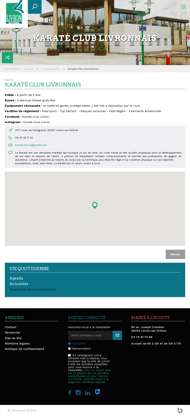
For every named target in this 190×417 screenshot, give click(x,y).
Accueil (28, 68)
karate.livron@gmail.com (31, 145)
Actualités (18, 284)
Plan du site (13, 338)
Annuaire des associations (32, 289)
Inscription (79, 343)
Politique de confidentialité (24, 349)
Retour (175, 254)
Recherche (12, 332)
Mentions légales (17, 343)
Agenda (16, 278)
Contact (10, 327)
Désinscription (81, 348)
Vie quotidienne (50, 68)
